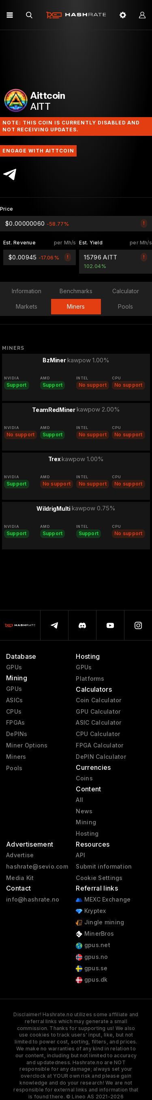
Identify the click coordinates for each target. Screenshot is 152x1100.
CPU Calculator (98, 734)
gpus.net (93, 945)
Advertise (20, 855)
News (84, 811)
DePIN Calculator (101, 757)
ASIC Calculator (98, 722)
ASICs (14, 700)
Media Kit (20, 878)
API (80, 855)
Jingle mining (100, 922)
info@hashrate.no (32, 899)
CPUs (13, 711)
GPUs (14, 667)
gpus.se (91, 968)
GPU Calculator (98, 711)
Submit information (104, 866)
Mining (86, 822)
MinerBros (95, 933)
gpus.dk (91, 979)
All (79, 800)
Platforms (90, 678)
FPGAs (15, 722)
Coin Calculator (98, 700)
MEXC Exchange (103, 899)
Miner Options (27, 745)
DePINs (17, 734)
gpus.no (92, 957)
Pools (14, 768)
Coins (84, 778)
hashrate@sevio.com (37, 866)
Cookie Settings (99, 878)
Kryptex (91, 911)
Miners (16, 757)
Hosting (87, 833)
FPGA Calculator (99, 745)
